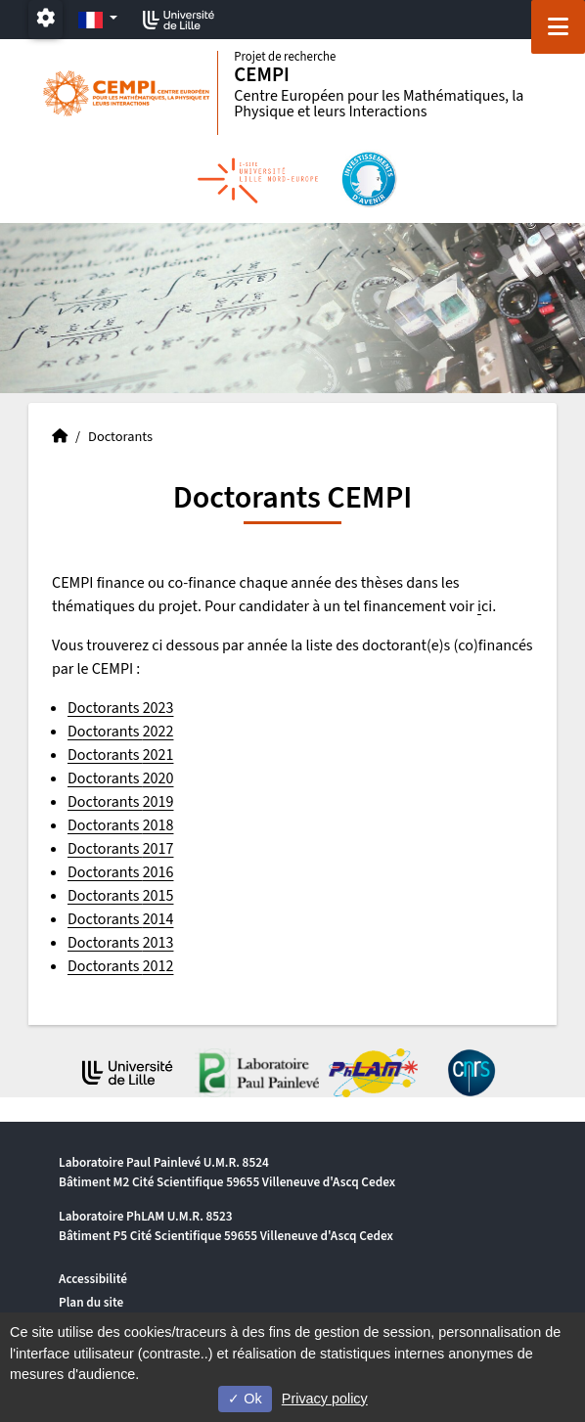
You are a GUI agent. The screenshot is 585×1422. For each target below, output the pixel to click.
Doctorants (105, 731)
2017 (158, 849)
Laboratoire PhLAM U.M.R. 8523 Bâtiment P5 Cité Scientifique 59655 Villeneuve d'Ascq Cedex (226, 1226)
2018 (158, 825)
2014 (158, 919)
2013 (158, 943)
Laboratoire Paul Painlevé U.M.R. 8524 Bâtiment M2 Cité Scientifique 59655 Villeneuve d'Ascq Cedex (227, 1172)
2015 (158, 896)
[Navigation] (558, 27)
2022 (158, 731)
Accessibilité (93, 1278)
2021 (158, 755)
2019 (158, 802)
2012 (158, 966)
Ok (244, 1398)
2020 (158, 778)
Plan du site (91, 1302)
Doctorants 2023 (120, 708)
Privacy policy (325, 1398)
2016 (158, 872)
